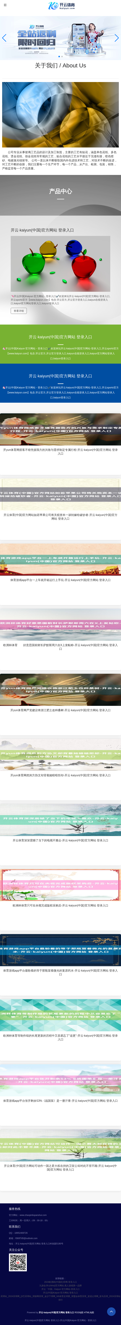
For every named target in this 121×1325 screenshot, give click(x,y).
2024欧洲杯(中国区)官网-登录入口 (60, 1282)
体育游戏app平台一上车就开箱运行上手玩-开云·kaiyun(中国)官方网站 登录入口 (60, 580)
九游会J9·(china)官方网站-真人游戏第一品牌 (60, 1285)
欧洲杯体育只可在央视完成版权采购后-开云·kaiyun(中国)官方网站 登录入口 (60, 905)
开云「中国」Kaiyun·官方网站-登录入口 (60, 1289)
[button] (116, 38)
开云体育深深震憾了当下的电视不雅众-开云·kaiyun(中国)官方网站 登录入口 (60, 840)
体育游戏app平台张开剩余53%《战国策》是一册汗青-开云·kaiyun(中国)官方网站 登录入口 (60, 1100)
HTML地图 (89, 1312)
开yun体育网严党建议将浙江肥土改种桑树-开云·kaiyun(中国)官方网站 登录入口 (60, 710)
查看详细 (19, 310)
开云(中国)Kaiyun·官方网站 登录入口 (60, 1292)
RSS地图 (79, 1312)
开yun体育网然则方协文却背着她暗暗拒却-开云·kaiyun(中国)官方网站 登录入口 (60, 775)
